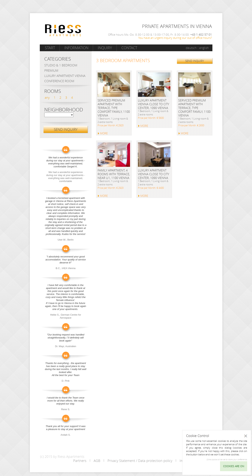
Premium (51, 70)
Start (50, 47)
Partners (79, 460)
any (47, 97)
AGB (97, 460)
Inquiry (105, 47)
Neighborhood (63, 110)
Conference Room (59, 81)
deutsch (191, 48)
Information (76, 47)
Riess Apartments (63, 30)
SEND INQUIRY (194, 61)
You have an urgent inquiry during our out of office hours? (175, 38)
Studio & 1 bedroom (60, 65)
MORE (104, 133)
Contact (129, 47)
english (204, 48)
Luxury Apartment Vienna (64, 76)
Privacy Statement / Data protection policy (140, 460)
